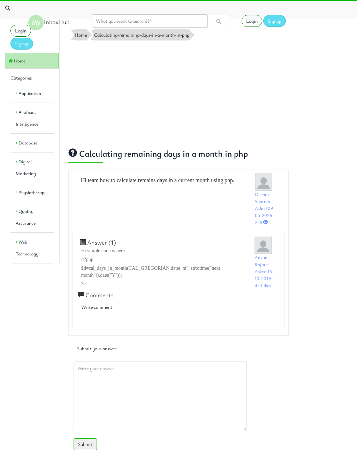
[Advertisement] (178, 92)
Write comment (96, 307)
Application (28, 93)
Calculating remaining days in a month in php (158, 153)
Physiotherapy (31, 192)
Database (26, 143)
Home (17, 61)
